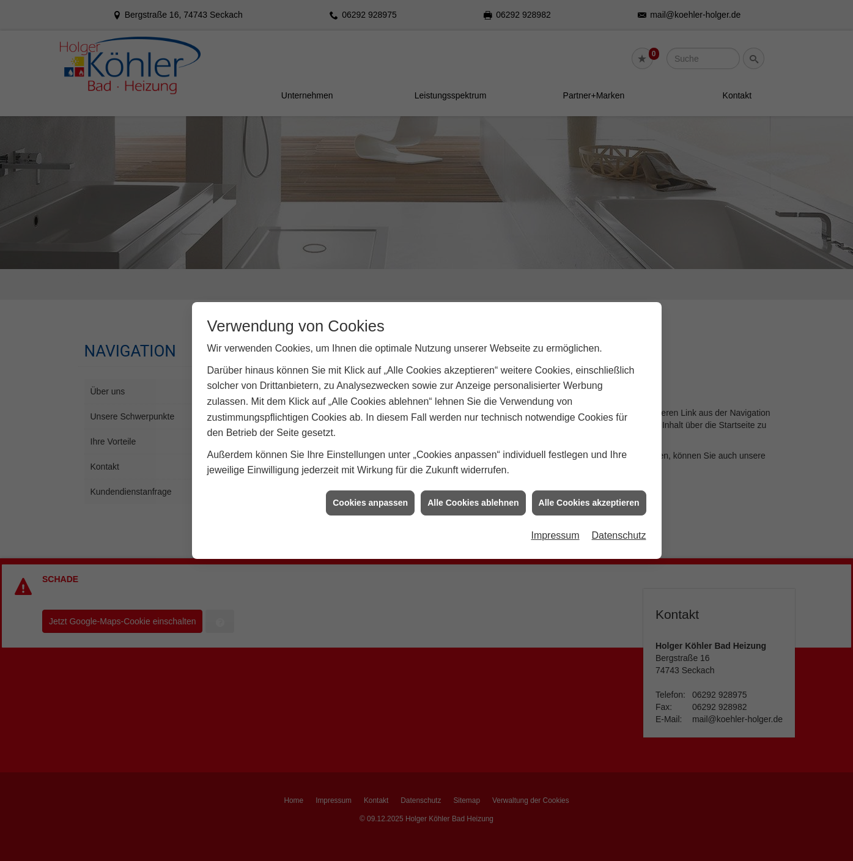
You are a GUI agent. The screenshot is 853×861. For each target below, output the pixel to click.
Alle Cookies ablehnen (473, 494)
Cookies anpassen (370, 494)
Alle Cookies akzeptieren (589, 494)
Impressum (555, 527)
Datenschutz (619, 527)
